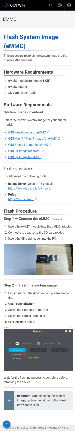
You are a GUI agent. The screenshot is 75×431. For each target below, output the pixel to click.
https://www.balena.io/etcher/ (28, 188)
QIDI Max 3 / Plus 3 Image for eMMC (32, 138)
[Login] (69, 5)
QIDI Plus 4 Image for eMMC (27, 132)
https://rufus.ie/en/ (21, 199)
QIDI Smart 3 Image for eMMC (28, 145)
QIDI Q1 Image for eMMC (24, 151)
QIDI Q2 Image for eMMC (24, 157)
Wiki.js (65, 428)
